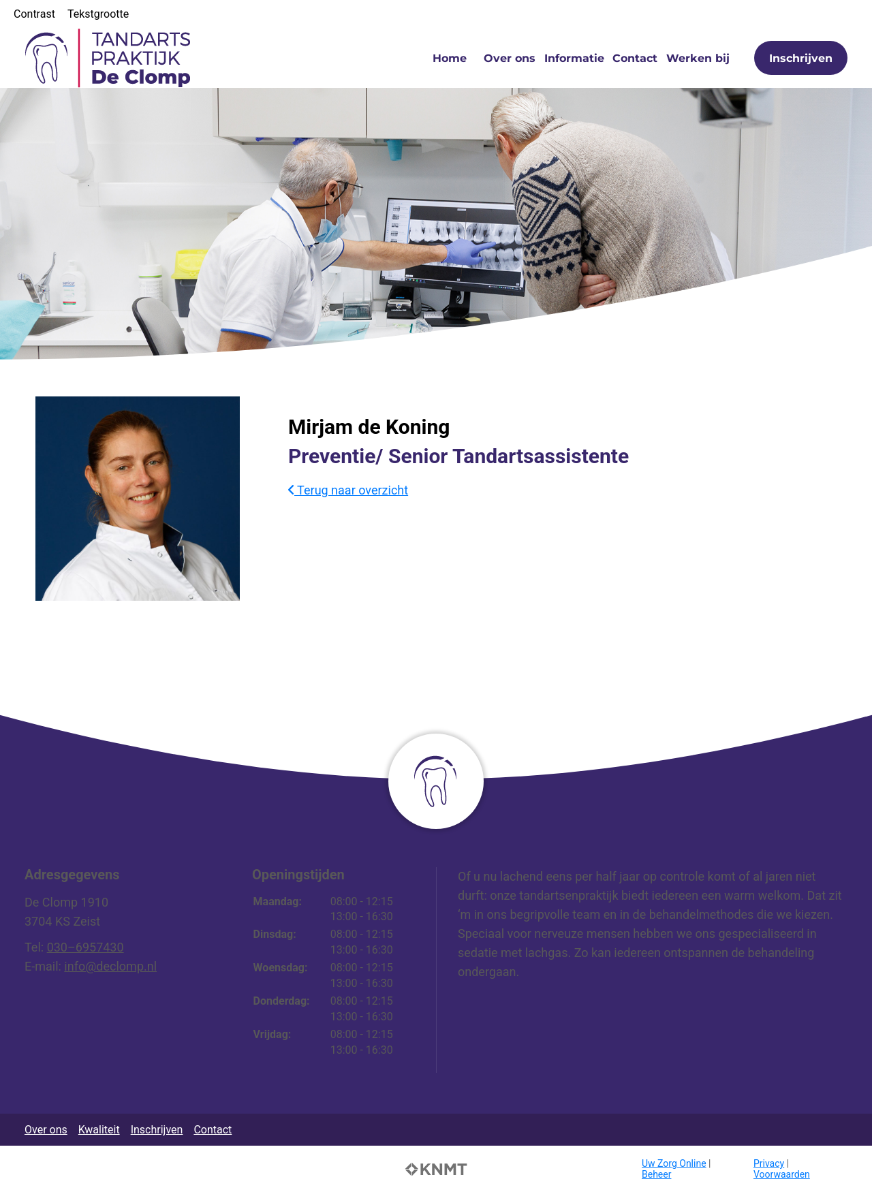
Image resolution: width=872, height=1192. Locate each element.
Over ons (509, 58)
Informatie (574, 58)
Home (450, 58)
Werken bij (698, 58)
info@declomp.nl (110, 966)
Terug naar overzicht (348, 490)
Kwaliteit (99, 1129)
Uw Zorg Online (674, 1163)
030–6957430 (85, 947)
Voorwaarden (781, 1174)
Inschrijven (800, 58)
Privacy (768, 1163)
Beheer (656, 1174)
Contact (634, 58)
